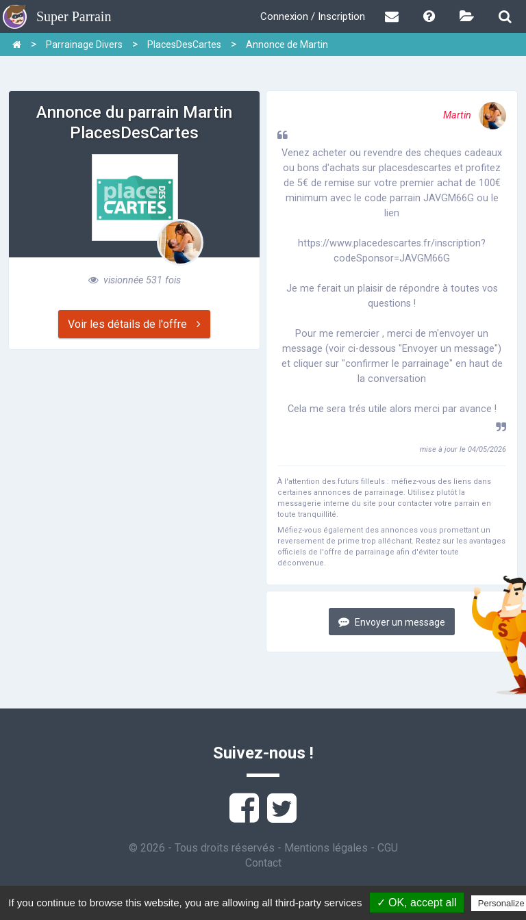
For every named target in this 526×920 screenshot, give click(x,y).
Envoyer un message (391, 622)
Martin (474, 115)
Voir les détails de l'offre (134, 324)
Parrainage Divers (84, 44)
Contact (263, 862)
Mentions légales (326, 847)
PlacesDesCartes (184, 44)
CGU (387, 847)
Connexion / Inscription (312, 16)
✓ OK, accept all (417, 902)
